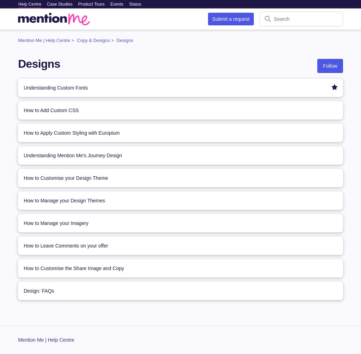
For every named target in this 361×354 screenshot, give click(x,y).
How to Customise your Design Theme (66, 178)
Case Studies (60, 4)
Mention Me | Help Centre (44, 40)
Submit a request (231, 19)
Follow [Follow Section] (330, 66)
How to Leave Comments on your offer (66, 246)
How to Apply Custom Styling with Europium (72, 133)
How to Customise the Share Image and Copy (74, 268)
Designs (125, 40)
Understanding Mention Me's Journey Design (73, 155)
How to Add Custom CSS (51, 110)
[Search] (301, 19)
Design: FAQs (39, 291)
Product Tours (91, 4)
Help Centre (29, 4)
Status (135, 4)
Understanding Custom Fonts (56, 88)
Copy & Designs (93, 40)
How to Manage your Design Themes (64, 200)
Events (116, 4)
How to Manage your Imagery (56, 223)
